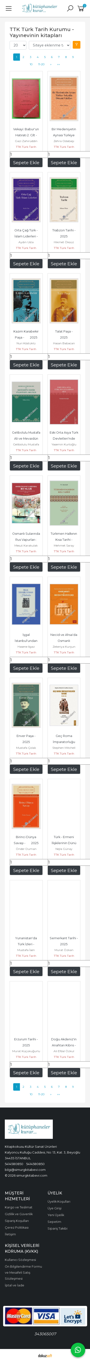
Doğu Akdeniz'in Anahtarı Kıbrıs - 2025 (66, 1045)
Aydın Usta (26, 242)
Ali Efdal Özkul (64, 1051)
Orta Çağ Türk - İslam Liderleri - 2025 (29, 236)
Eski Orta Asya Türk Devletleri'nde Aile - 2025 (64, 438)
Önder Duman (26, 849)
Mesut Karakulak (26, 545)
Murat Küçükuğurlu (26, 1051)
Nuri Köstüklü (26, 343)
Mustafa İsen (26, 950)
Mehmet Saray (64, 545)
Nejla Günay (63, 849)
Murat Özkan (63, 950)
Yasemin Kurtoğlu (64, 444)
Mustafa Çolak (26, 747)
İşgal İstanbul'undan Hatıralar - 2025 (26, 641)
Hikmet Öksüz (64, 242)
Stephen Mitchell (63, 747)
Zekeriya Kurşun (64, 646)
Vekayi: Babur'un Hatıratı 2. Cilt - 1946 (28, 135)
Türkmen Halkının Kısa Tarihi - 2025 (64, 539)
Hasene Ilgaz (26, 646)
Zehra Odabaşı (64, 141)
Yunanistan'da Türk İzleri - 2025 (27, 944)
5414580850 (14, 1164)
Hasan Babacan (64, 343)
